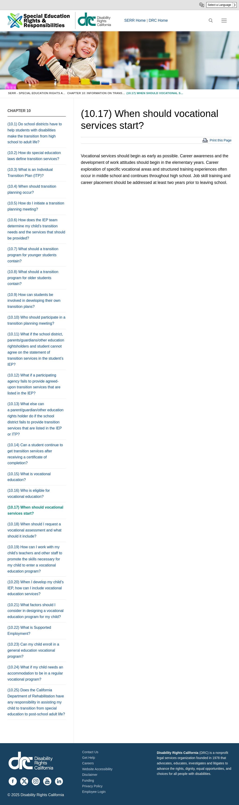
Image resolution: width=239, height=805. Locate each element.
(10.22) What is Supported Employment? (29, 631)
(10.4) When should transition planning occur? (31, 189)
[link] (94, 26)
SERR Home (135, 20)
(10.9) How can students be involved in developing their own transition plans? (33, 301)
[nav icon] (224, 20)
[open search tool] (211, 20)
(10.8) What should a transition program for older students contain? (32, 278)
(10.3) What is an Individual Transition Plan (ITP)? (30, 173)
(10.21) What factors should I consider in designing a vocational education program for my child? (35, 611)
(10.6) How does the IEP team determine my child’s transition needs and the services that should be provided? (36, 229)
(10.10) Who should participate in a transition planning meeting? (36, 320)
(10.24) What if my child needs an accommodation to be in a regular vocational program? (35, 673)
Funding (88, 780)
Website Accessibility (97, 769)
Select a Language (219, 5)
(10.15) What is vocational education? (29, 477)
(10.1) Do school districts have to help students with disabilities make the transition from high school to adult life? (34, 133)
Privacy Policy (92, 786)
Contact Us (90, 752)
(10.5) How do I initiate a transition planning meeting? (35, 206)
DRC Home (158, 20)
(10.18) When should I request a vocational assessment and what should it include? (34, 530)
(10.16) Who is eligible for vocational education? (28, 494)
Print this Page (221, 140)
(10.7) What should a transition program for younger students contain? (32, 255)
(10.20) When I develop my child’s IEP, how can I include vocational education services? (35, 588)
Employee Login (93, 792)
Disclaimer (89, 775)
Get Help (88, 757)
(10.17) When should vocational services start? (35, 510)
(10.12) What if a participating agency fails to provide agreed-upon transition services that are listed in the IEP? (33, 384)
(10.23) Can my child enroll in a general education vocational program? (33, 650)
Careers (88, 763)
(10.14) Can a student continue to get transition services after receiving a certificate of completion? (35, 454)
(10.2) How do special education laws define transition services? (34, 156)
